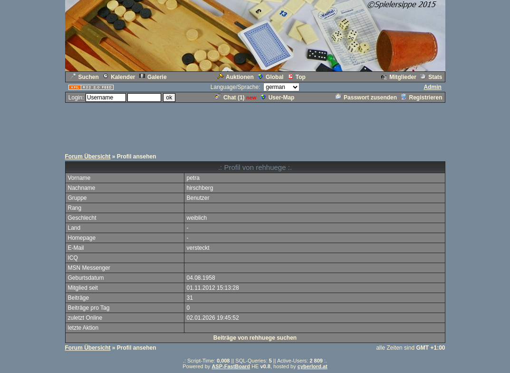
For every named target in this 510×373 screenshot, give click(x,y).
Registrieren (421, 97)
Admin (432, 87)
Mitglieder (398, 77)
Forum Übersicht (88, 156)
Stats (431, 77)
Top (297, 77)
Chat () (230, 97)
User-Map (277, 97)
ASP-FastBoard (231, 366)
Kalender (119, 77)
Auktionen (235, 77)
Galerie (153, 77)
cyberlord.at (312, 366)
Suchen (84, 77)
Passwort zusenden (366, 97)
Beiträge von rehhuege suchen (255, 337)
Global (270, 77)
